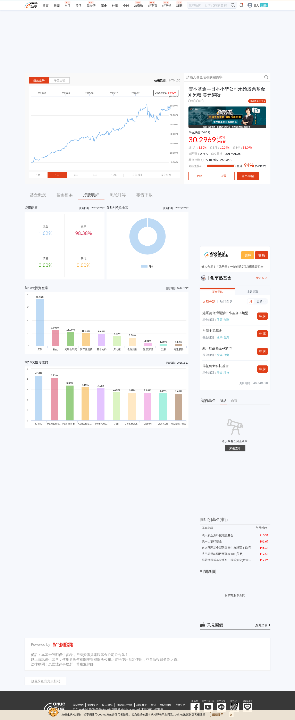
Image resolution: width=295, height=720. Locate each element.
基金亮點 (217, 291)
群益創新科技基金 (215, 366)
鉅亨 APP (234, 707)
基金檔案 (64, 194)
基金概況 (38, 194)
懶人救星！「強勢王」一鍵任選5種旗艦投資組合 (232, 266)
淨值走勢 (59, 80)
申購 (262, 316)
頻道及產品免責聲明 (45, 681)
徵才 (153, 705)
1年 (57, 174)
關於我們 (78, 705)
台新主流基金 (212, 330)
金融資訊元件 (125, 705)
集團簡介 (92, 705)
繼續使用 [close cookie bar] (218, 715)
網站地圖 (165, 705)
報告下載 (144, 194)
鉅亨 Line (221, 707)
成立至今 (166, 174)
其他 (192, 101)
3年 (76, 174)
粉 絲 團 (195, 707)
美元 (200, 101)
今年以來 (137, 174)
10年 (114, 174)
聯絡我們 (141, 705)
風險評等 (118, 194)
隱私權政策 (198, 714)
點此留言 (261, 625)
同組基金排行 (256, 101)
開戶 (247, 255)
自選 (234, 400)
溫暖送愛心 (247, 707)
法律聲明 (180, 705)
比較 (199, 175)
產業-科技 (223, 372)
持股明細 (91, 194)
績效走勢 (39, 80)
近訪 (223, 400)
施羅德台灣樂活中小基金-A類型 (225, 313)
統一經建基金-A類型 (217, 348)
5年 (95, 174)
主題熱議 (252, 291)
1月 (38, 174)
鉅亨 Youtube (208, 707)
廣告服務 (107, 705)
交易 (261, 255)
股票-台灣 (223, 320)
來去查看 (235, 448)
